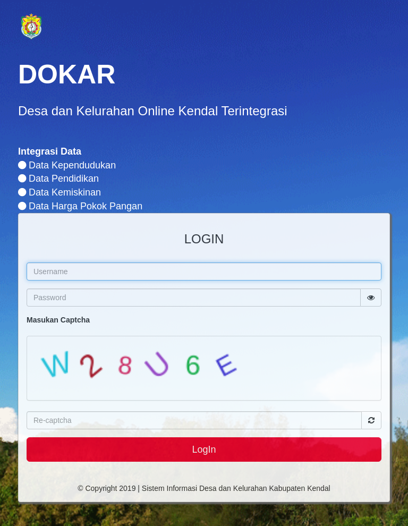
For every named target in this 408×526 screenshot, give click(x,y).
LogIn (204, 449)
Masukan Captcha (58, 320)
